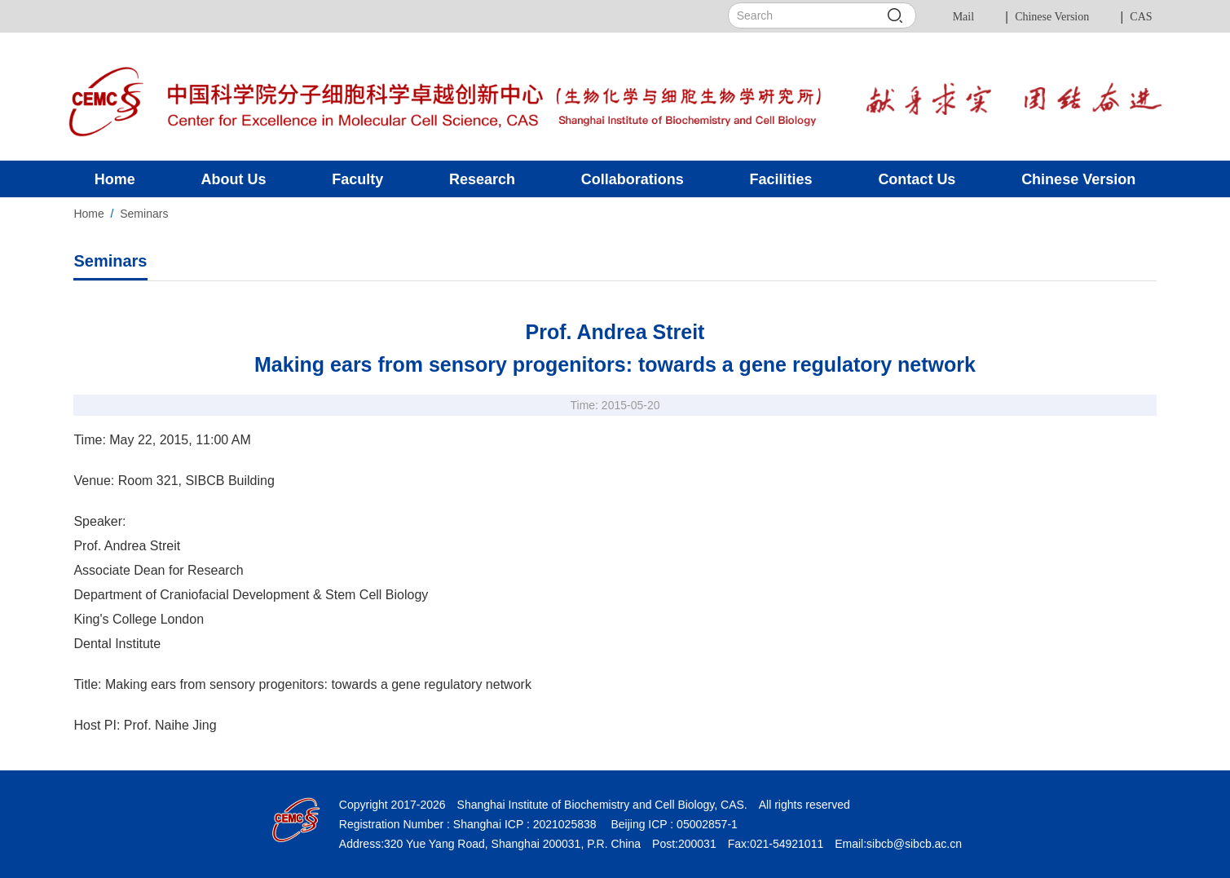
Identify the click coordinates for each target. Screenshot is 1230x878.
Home (88, 213)
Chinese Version (1052, 17)
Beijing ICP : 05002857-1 (673, 824)
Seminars (144, 213)
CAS (1141, 17)
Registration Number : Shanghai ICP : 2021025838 (468, 824)
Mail (963, 17)
